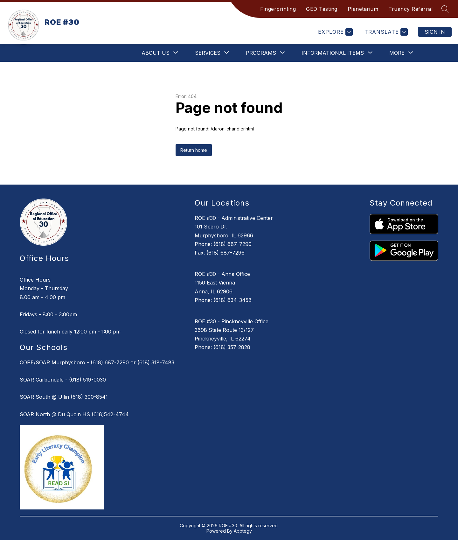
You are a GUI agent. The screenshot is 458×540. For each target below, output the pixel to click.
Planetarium (363, 9)
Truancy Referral (410, 9)
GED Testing (321, 9)
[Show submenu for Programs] (261, 53)
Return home (193, 150)
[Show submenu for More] (397, 53)
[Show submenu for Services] (207, 53)
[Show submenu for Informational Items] (333, 53)
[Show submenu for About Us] (156, 53)
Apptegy (243, 531)
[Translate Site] (385, 32)
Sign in (435, 32)
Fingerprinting (278, 9)
